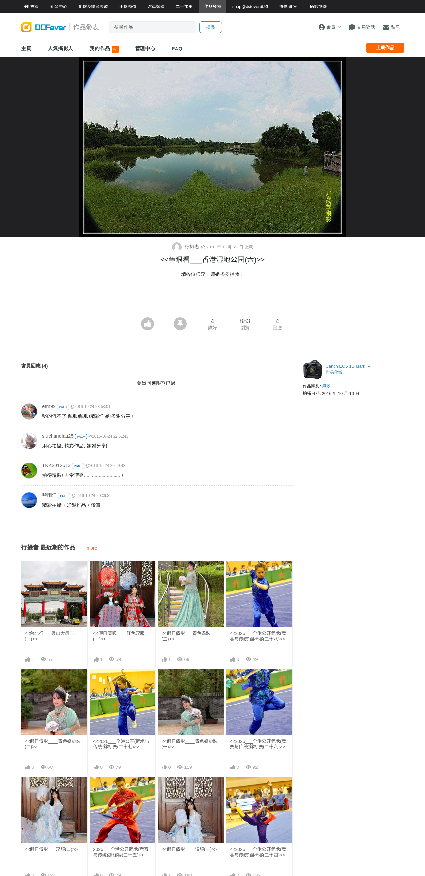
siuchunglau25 (58, 435)
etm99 (49, 406)
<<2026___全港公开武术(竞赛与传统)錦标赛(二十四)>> (258, 852)
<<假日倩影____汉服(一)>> (189, 849)
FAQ (177, 48)
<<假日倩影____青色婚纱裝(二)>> (53, 744)
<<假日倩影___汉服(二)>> (51, 849)
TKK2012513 (56, 465)
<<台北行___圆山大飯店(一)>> (49, 636)
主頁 (26, 48)
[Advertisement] (212, 299)
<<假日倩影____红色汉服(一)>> (119, 636)
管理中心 (145, 48)
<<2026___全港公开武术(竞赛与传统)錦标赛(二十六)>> (258, 744)
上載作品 (385, 47)
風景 (326, 386)
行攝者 (186, 246)
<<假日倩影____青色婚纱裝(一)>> (189, 744)
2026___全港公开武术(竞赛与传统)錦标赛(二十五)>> (121, 852)
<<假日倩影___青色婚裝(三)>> (186, 636)
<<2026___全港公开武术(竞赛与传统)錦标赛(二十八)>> (258, 636)
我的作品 (104, 49)
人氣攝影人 (61, 48)
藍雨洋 (49, 495)
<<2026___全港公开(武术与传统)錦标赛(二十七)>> (121, 744)
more (92, 548)
